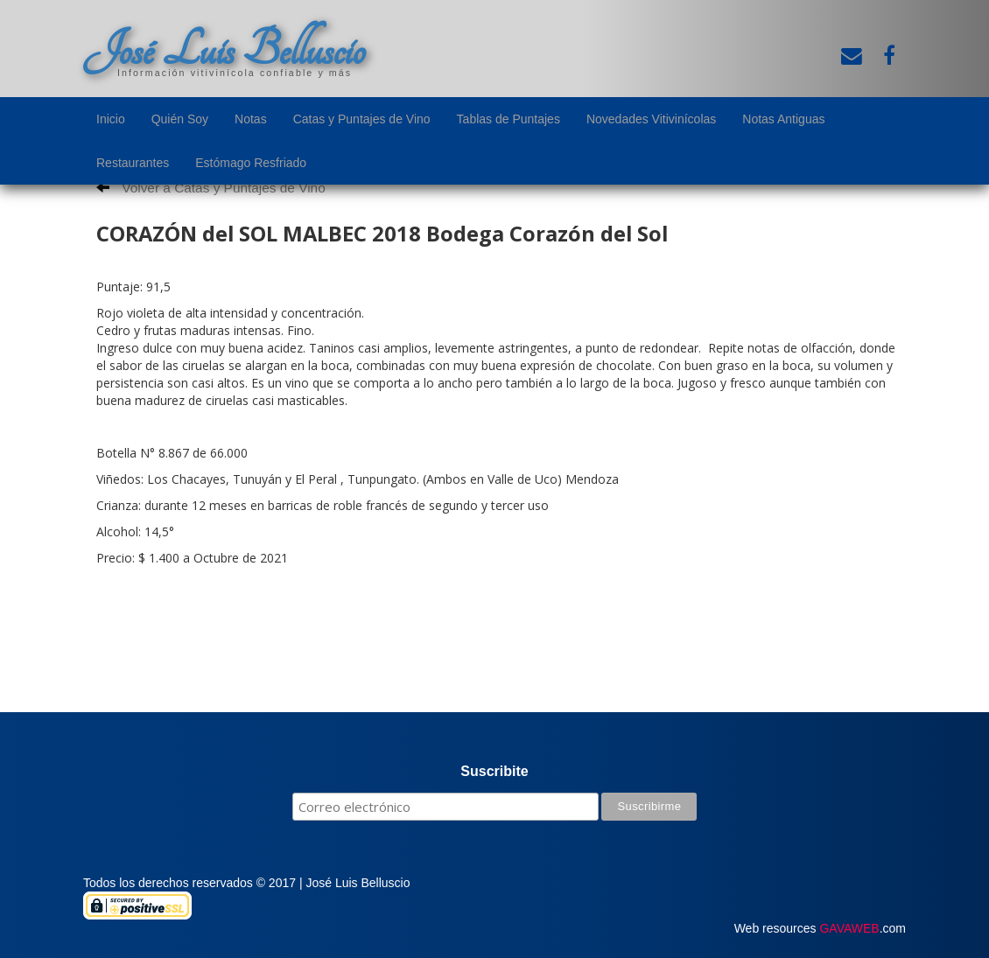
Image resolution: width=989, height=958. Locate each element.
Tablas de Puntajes (508, 119)
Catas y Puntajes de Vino (362, 119)
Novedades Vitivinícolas (651, 119)
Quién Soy (179, 119)
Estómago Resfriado (250, 163)
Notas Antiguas (783, 119)
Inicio (110, 119)
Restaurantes (132, 163)
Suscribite (494, 771)
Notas (251, 119)
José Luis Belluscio (224, 50)
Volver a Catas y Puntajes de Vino (211, 187)
